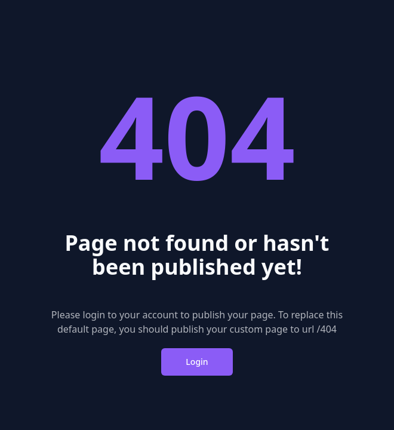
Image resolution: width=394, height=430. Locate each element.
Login (197, 361)
